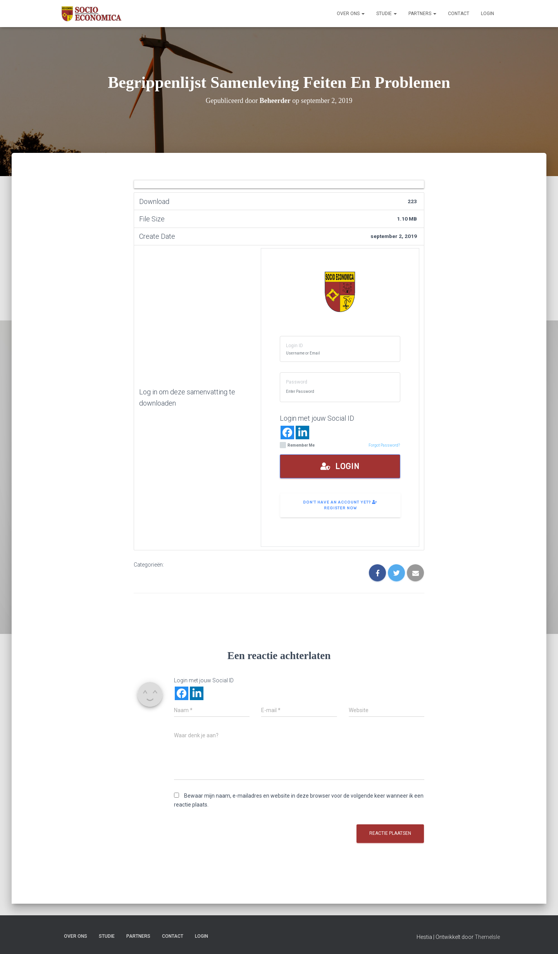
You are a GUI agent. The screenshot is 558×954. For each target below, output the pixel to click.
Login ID (294, 345)
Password (296, 382)
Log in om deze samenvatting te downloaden (187, 397)
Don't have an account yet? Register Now (340, 505)
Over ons (351, 13)
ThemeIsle (487, 937)
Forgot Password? (384, 445)
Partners (422, 13)
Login (487, 13)
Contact (458, 13)
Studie (386, 13)
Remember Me (297, 445)
